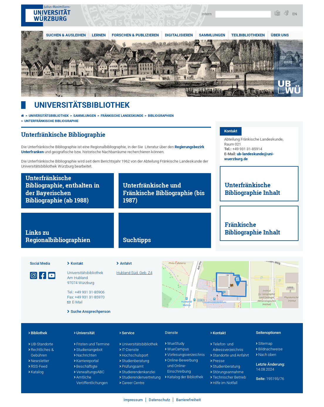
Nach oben (266, 355)
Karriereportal (86, 361)
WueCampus (177, 349)
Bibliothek (37, 333)
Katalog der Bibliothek (184, 377)
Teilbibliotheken (248, 35)
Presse (217, 361)
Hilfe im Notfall (223, 383)
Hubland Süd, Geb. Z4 (134, 273)
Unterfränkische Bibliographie (51, 121)
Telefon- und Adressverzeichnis (226, 347)
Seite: (260, 378)
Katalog (35, 372)
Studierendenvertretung (139, 377)
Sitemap (264, 344)
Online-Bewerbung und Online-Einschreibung (181, 366)
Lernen (99, 35)
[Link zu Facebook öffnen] (43, 276)
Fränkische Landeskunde (122, 116)
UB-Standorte (40, 344)
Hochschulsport (133, 355)
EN (294, 14)
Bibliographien (161, 116)
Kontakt (77, 263)
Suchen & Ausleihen (66, 35)
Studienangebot (88, 350)
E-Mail (77, 302)
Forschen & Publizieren (135, 35)
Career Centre (131, 383)
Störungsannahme (227, 372)
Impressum (133, 400)
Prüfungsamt (131, 366)
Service (126, 333)
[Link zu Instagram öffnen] (34, 276)
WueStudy (174, 344)
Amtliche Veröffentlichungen (91, 380)
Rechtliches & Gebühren (41, 352)
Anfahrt (126, 263)
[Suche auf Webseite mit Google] (243, 14)
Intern (207, 14)
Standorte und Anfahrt (229, 355)
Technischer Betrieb (228, 377)
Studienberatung (134, 361)
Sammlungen (212, 35)
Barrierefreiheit (188, 400)
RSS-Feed (37, 366)
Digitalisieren (179, 35)
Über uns (280, 35)
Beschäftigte (85, 366)
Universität (84, 333)
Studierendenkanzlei (137, 372)
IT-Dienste (129, 350)
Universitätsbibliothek (82, 105)
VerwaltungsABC (89, 372)
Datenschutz (159, 400)
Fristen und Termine (91, 344)
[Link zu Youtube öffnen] (52, 276)
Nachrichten (85, 355)
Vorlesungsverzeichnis (185, 355)
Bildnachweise (269, 349)
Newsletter (38, 361)
